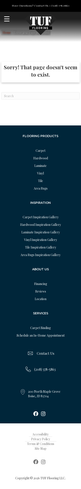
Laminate (40, 166)
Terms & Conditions (40, 444)
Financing (40, 284)
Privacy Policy (40, 439)
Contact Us (45, 353)
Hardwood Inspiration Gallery (40, 225)
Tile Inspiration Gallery (40, 247)
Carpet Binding (40, 328)
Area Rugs (41, 188)
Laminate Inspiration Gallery (40, 232)
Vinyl (40, 173)
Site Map (40, 448)
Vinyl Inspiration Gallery (40, 240)
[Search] (40, 96)
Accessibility (40, 434)
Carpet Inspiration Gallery (41, 217)
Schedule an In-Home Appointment (41, 335)
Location (40, 299)
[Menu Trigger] (7, 19)
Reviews (40, 291)
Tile (40, 181)
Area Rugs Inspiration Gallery (40, 255)
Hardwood (40, 158)
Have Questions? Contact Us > (31, 6)
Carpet (40, 151)
